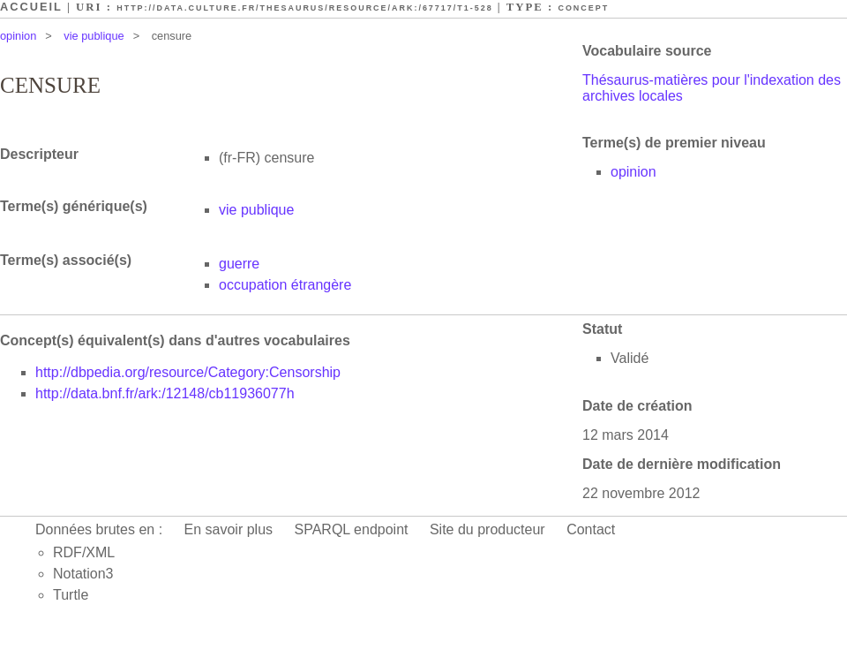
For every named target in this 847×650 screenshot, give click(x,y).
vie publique (94, 35)
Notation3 (83, 573)
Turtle (70, 594)
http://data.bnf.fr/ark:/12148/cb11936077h (165, 393)
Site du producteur (487, 529)
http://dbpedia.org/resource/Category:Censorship (188, 372)
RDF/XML (84, 552)
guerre (239, 263)
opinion (18, 35)
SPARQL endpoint (352, 529)
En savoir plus (229, 529)
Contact (590, 529)
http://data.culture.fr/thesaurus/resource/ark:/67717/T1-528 (304, 8)
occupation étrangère (285, 284)
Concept (583, 8)
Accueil (31, 6)
